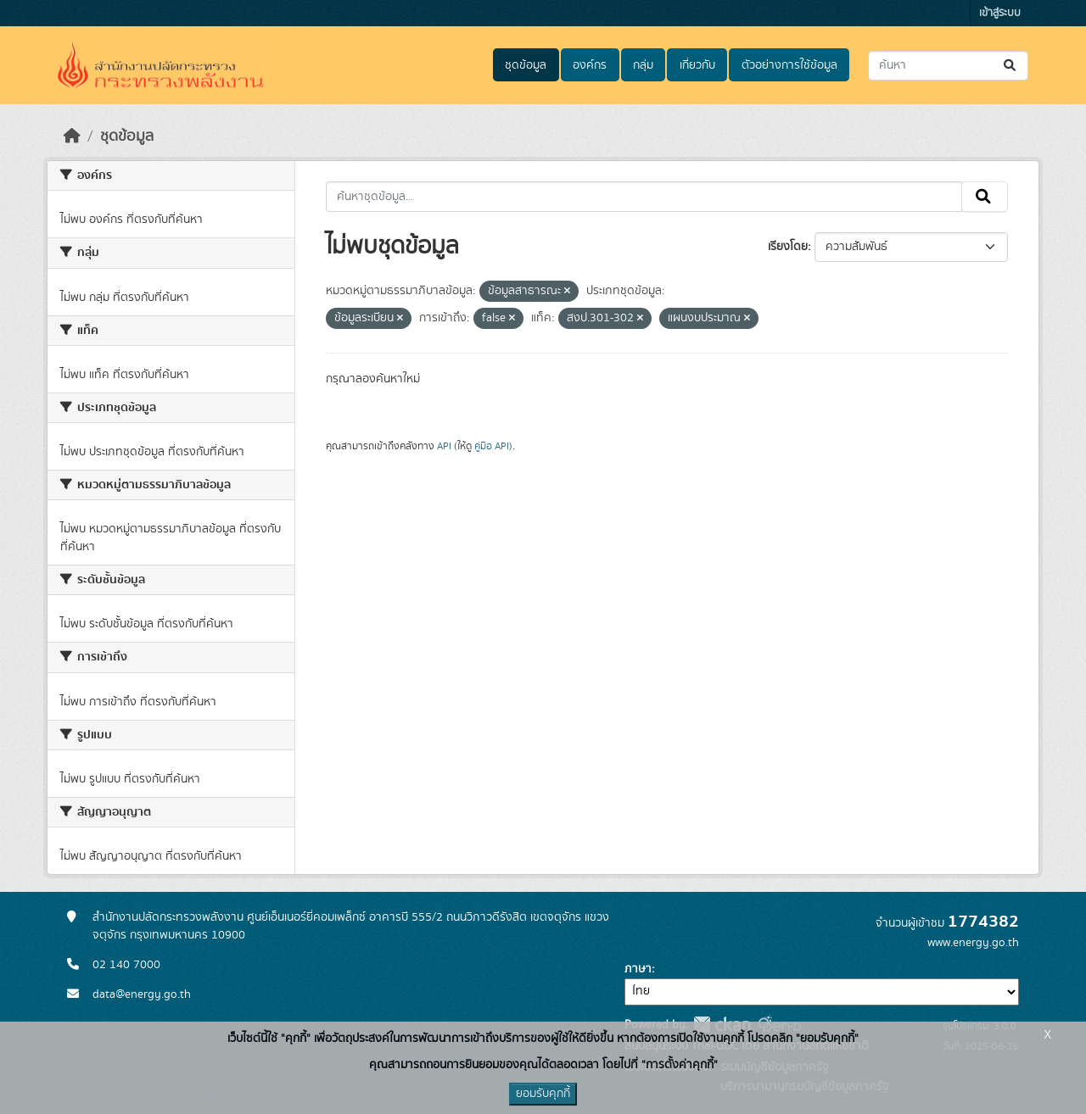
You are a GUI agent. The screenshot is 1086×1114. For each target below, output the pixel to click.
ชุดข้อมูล (525, 65)
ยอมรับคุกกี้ (543, 1093)
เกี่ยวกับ (697, 65)
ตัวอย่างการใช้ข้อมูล (789, 65)
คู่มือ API (491, 446)
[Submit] (1011, 66)
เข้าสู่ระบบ (1000, 13)
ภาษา (638, 969)
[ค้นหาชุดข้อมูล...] (948, 66)
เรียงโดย (788, 246)
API (444, 446)
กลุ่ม (643, 65)
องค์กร (590, 65)
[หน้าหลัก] (72, 136)
